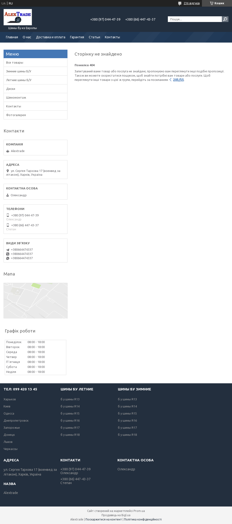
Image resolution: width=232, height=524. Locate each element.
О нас (27, 37)
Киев (7, 406)
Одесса (9, 413)
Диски (10, 88)
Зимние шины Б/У (18, 71)
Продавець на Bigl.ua (116, 515)
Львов (8, 441)
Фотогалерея (16, 115)
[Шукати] (225, 19)
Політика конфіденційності (143, 519)
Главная (12, 37)
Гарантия (77, 37)
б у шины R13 (70, 399)
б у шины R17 (70, 427)
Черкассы (11, 448)
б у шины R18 (70, 434)
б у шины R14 (70, 406)
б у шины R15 (70, 413)
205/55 (178, 80)
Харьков (10, 399)
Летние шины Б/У (18, 80)
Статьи (94, 37)
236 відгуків (192, 3)
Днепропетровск (16, 420)
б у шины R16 (70, 420)
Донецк (9, 434)
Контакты (112, 37)
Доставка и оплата (50, 37)
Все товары (14, 62)
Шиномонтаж (16, 97)
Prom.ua (139, 510)
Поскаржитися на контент (103, 519)
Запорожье (12, 427)
